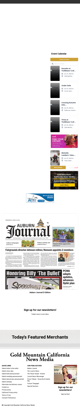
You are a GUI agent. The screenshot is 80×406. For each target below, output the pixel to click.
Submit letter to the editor (10, 368)
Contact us (5, 387)
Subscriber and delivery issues (12, 384)
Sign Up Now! (40, 319)
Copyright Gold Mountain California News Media (18, 405)
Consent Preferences (9, 398)
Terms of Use (6, 395)
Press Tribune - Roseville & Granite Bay (38, 380)
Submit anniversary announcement (13, 379)
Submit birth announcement (10, 374)
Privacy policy (6, 390)
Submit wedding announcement (12, 376)
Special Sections (32, 386)
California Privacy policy (9, 392)
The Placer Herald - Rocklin (36, 374)
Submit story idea (7, 371)
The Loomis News (33, 371)
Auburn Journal (32, 368)
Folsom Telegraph (33, 383)
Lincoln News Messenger (35, 376)
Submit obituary (7, 382)
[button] (34, 46)
